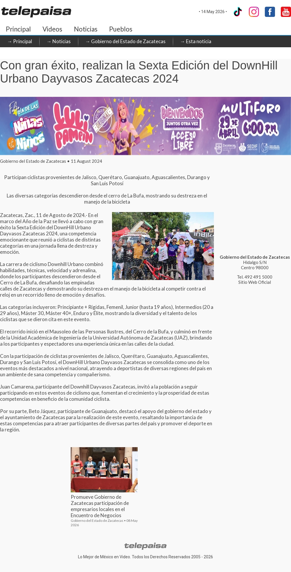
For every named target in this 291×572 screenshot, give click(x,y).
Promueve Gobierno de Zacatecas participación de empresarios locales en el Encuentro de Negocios (100, 506)
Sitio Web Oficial (254, 282)
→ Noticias (59, 41)
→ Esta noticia (195, 41)
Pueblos (120, 29)
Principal (18, 29)
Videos (52, 29)
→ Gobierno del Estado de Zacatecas (125, 41)
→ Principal (19, 41)
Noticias (85, 29)
